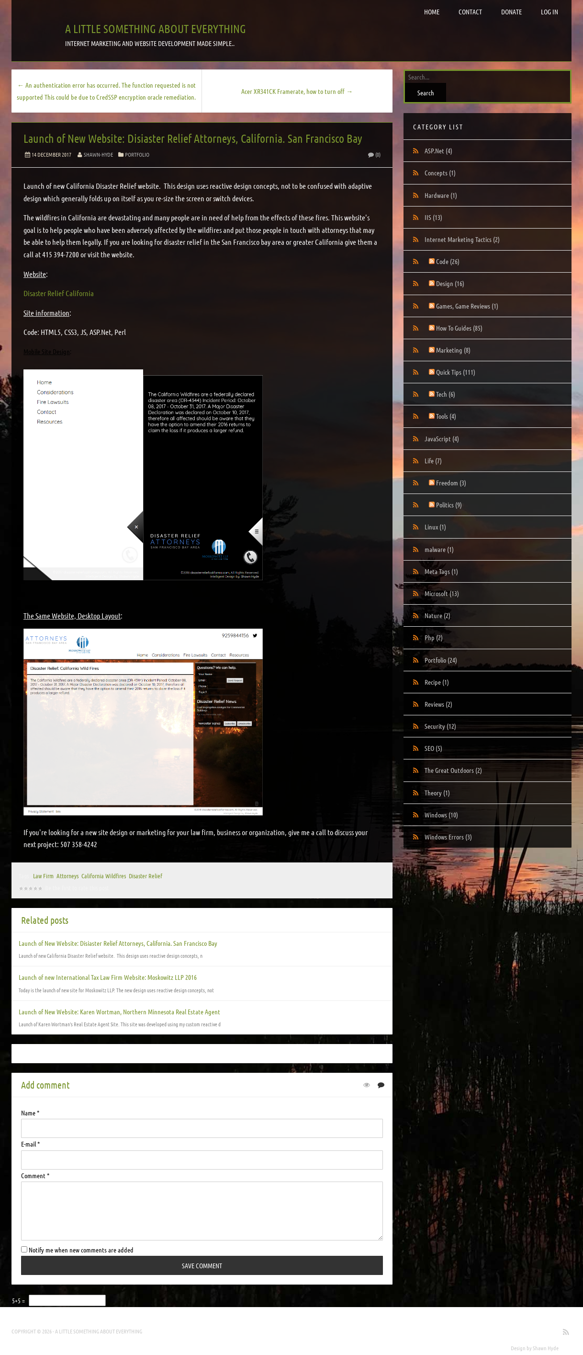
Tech (445, 394)
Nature (437, 615)
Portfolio (137, 154)
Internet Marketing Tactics (462, 239)
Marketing (453, 349)
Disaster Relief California (58, 293)
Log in (549, 11)
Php (434, 637)
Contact (470, 11)
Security (440, 726)
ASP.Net (438, 150)
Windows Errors (448, 836)
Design (450, 283)
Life (433, 460)
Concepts (440, 172)
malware (439, 549)
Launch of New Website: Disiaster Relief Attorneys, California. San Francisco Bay (192, 138)
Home (431, 11)
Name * (30, 1112)
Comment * (35, 1175)
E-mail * (30, 1143)
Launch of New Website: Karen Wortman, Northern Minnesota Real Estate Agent (119, 1011)
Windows (441, 814)
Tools (446, 416)
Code (448, 261)
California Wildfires (103, 876)
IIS (433, 217)
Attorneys (67, 876)
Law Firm (43, 876)
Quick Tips (455, 371)
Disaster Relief (145, 876)
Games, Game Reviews (467, 305)
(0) (374, 154)
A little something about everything (155, 28)
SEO (433, 748)
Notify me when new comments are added (77, 1249)
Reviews (438, 704)
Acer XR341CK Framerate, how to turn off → (297, 91)
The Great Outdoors (453, 770)
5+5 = (19, 1300)
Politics (449, 504)
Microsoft (442, 593)
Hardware (441, 195)
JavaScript (442, 438)
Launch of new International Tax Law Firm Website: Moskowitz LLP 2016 (108, 977)
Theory (437, 792)
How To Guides (459, 327)
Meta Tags (441, 571)
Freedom (451, 482)
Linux (435, 526)
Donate (511, 11)
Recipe (437, 682)
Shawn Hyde (546, 1348)
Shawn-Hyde (98, 154)
